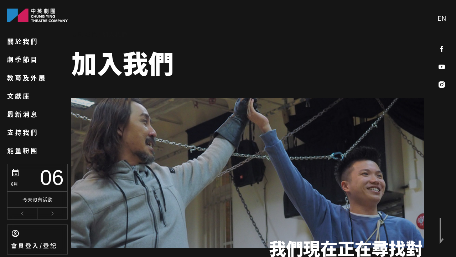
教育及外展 (26, 77)
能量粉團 (22, 150)
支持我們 (22, 132)
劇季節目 (22, 59)
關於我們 (22, 41)
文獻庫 (19, 95)
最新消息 (22, 114)
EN (441, 17)
